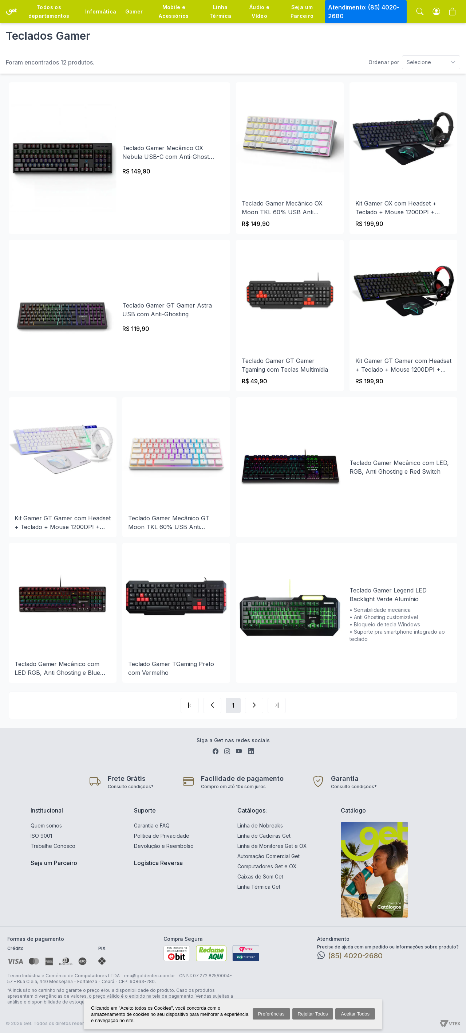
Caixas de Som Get (260, 876)
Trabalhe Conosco (53, 846)
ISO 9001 (41, 836)
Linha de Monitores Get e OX (272, 846)
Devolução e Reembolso (164, 846)
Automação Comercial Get (268, 856)
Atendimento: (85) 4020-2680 (363, 12)
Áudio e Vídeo (259, 11)
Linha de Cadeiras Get (264, 836)
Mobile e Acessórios (174, 11)
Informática (100, 11)
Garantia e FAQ (152, 825)
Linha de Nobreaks (260, 825)
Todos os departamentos (49, 11)
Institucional (47, 810)
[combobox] (414, 62)
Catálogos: (252, 810)
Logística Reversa (158, 862)
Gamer (134, 11)
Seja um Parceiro (302, 11)
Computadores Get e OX (267, 866)
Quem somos (46, 825)
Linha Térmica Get (258, 887)
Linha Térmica (220, 11)
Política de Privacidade (161, 836)
